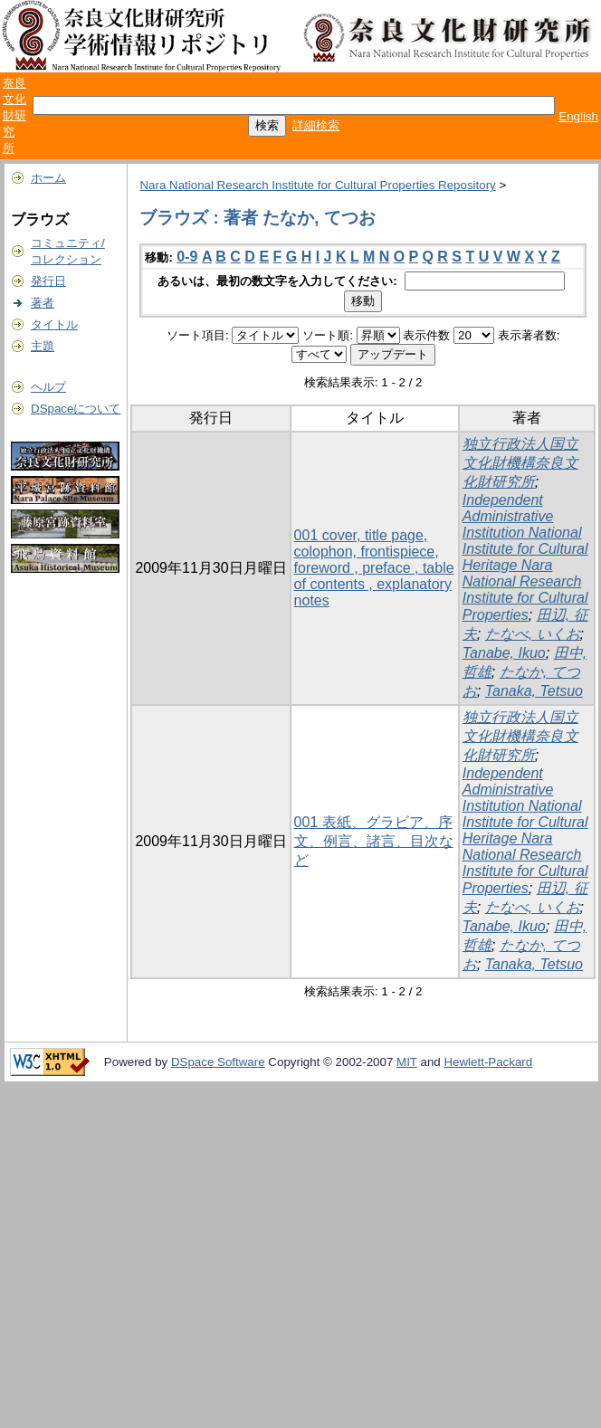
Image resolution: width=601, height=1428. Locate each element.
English (578, 116)
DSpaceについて (75, 408)
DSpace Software (218, 1062)
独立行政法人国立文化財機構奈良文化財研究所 (520, 463)
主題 (42, 346)
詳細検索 (315, 125)
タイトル (54, 324)
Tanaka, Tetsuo (534, 691)
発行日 (48, 281)
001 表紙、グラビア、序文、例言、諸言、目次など (373, 841)
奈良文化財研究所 (14, 115)
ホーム (48, 178)
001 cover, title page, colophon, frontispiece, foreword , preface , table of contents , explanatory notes (374, 568)
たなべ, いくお (532, 634)
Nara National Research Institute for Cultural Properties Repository (317, 185)
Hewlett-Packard (488, 1062)
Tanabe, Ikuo (504, 653)
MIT (406, 1062)
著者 (42, 302)
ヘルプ (48, 387)
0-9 (186, 256)
